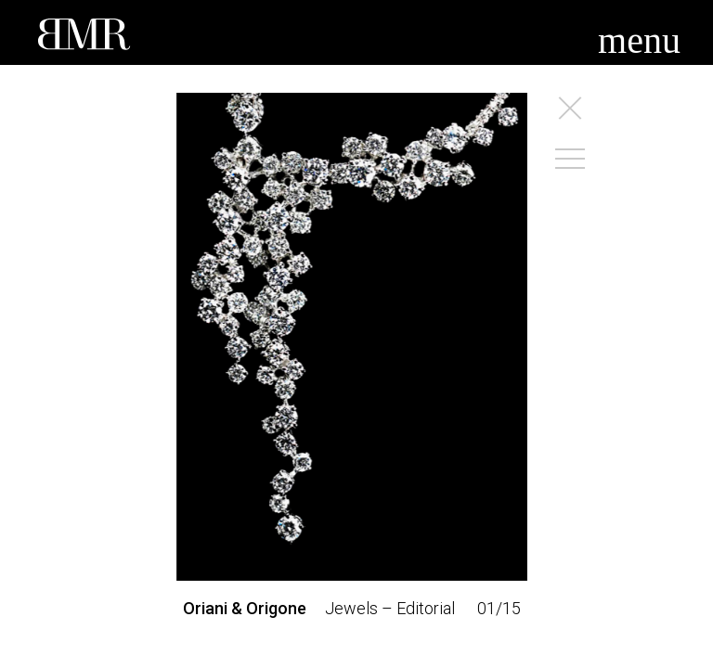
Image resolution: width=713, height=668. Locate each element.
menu (639, 40)
